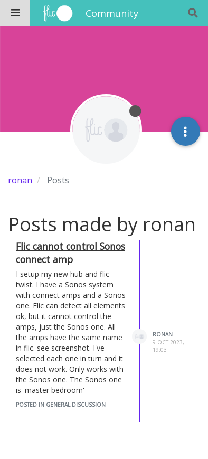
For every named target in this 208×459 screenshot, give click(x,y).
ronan (163, 334)
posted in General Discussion (61, 404)
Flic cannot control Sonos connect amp (70, 253)
